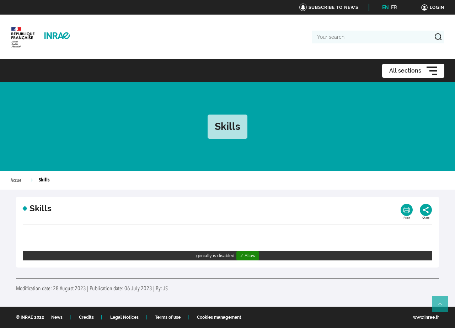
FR (394, 7)
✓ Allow (248, 255)
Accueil (17, 180)
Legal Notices (124, 317)
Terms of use (168, 317)
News (57, 317)
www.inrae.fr (426, 317)
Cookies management (219, 317)
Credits (86, 317)
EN (385, 7)
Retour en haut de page (443, 307)
